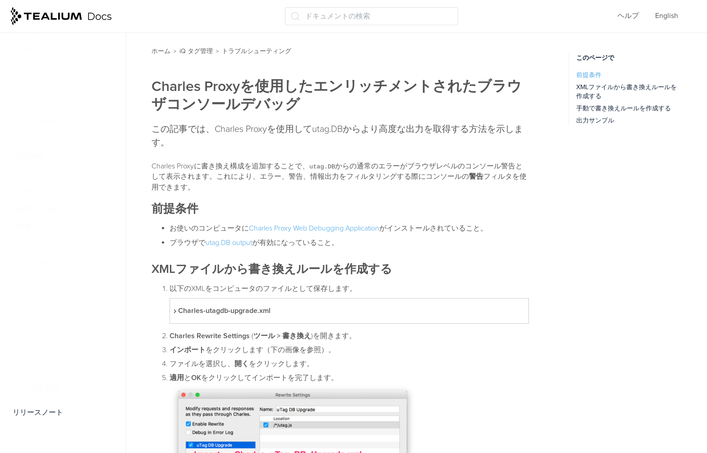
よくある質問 (37, 389)
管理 (22, 226)
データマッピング (44, 139)
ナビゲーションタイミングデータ (71, 348)
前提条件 (588, 75)
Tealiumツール (38, 244)
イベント (29, 103)
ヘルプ (628, 15)
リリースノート (38, 412)
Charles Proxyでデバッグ (60, 371)
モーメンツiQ (37, 191)
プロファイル (37, 50)
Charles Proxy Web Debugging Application (314, 228)
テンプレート (37, 86)
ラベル (26, 174)
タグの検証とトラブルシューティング (71, 285)
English (666, 15)
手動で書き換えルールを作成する (623, 108)
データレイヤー (40, 32)
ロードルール (37, 121)
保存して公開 (37, 209)
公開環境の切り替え (53, 308)
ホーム (161, 51)
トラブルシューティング (56, 262)
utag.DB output (229, 242)
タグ (22, 68)
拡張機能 (29, 156)
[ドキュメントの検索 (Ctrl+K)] (371, 16)
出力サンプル (595, 120)
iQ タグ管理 (196, 51)
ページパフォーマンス (57, 326)
